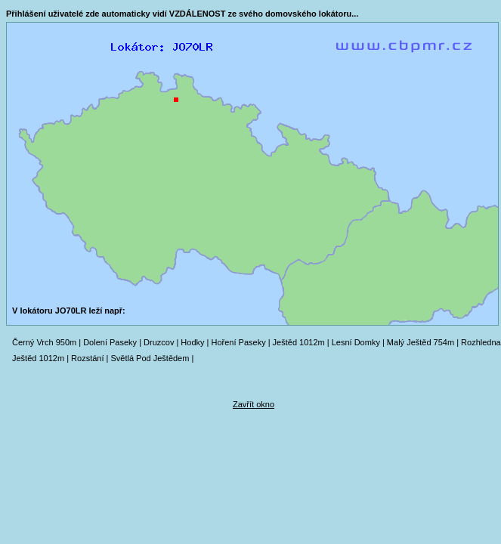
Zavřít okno (253, 404)
